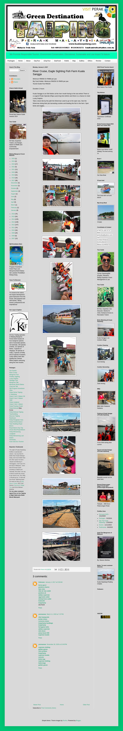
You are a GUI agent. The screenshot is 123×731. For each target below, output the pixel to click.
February (14, 207)
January (13, 210)
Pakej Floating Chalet (16, 406)
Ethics (90, 61)
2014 (13, 219)
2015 (13, 216)
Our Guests (13, 370)
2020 (13, 172)
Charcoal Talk (13, 386)
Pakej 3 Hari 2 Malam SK (17, 396)
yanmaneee (42, 614)
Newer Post (37, 705)
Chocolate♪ (16, 79)
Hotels (66, 61)
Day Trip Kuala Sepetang (103, 521)
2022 (13, 167)
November (14, 185)
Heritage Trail (13, 380)
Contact (107, 61)
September (14, 191)
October (13, 188)
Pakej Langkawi (14, 402)
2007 (13, 238)
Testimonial (102, 527)
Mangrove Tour (14, 374)
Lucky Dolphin (13, 378)
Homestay (12, 439)
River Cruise (13, 372)
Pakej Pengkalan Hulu (16, 420)
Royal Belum (21, 430)
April (12, 202)
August (13, 194)
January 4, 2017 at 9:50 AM (53, 582)
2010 (13, 230)
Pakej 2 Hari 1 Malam (16, 404)
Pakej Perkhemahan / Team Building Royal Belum (16, 424)
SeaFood (57, 61)
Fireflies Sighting (14, 376)
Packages (11, 61)
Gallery (81, 61)
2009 (13, 233)
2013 (13, 222)
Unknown (41, 582)
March (13, 205)
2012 (13, 225)
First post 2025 (103, 514)
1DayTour (47, 61)
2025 (13, 158)
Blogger (78, 720)
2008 (13, 236)
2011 (13, 227)
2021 (13, 169)
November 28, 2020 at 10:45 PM (57, 644)
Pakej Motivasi (13, 408)
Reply (40, 608)
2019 (13, 175)
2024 (13, 161)
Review (98, 61)
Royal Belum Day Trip (16, 428)
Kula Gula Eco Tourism (16, 441)
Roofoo (65, 720)
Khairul (15, 82)
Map (74, 61)
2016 (13, 214)
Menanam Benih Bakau (16, 384)
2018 (13, 178)
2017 (13, 180)
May (12, 199)
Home (20, 61)
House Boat (13, 430)
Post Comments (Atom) (48, 708)
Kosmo (101, 525)
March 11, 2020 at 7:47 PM (55, 614)
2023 (13, 164)
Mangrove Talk (14, 382)
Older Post (86, 705)
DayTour (37, 61)
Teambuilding (13, 414)
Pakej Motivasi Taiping (16, 412)
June (12, 196)
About (28, 61)
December (14, 183)
